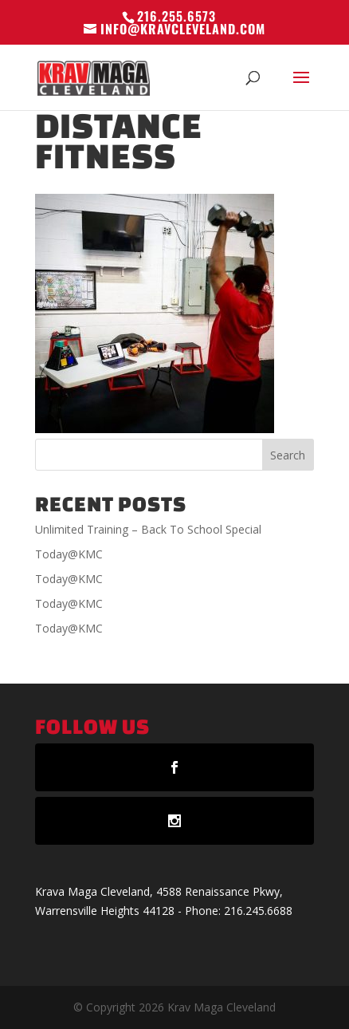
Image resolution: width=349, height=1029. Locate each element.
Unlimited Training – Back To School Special (148, 529)
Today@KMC (69, 554)
